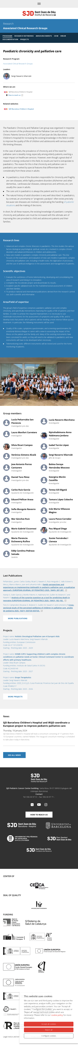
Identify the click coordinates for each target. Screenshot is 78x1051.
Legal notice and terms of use (15, 1036)
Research (8, 23)
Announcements (44, 36)
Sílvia (22, 445)
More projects (15, 696)
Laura (24, 432)
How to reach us (14, 95)
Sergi (21, 76)
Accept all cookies (48, 1024)
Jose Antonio (21, 466)
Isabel (59, 445)
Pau (58, 528)
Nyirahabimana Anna (60, 434)
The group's (8, 308)
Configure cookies (48, 1036)
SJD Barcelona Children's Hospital (19, 109)
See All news (14, 755)
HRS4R (63, 36)
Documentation (10, 39)
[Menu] (39, 3)
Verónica (23, 454)
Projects (24, 39)
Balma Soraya (59, 466)
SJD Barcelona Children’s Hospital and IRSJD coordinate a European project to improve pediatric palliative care (36, 724)
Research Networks (24, 36)
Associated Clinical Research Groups (25, 28)
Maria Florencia (20, 540)
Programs (7, 36)
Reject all (48, 1030)
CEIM (56, 36)
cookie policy (57, 1015)
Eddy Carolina (23, 552)
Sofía (23, 509)
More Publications (17, 618)
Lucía (22, 421)
